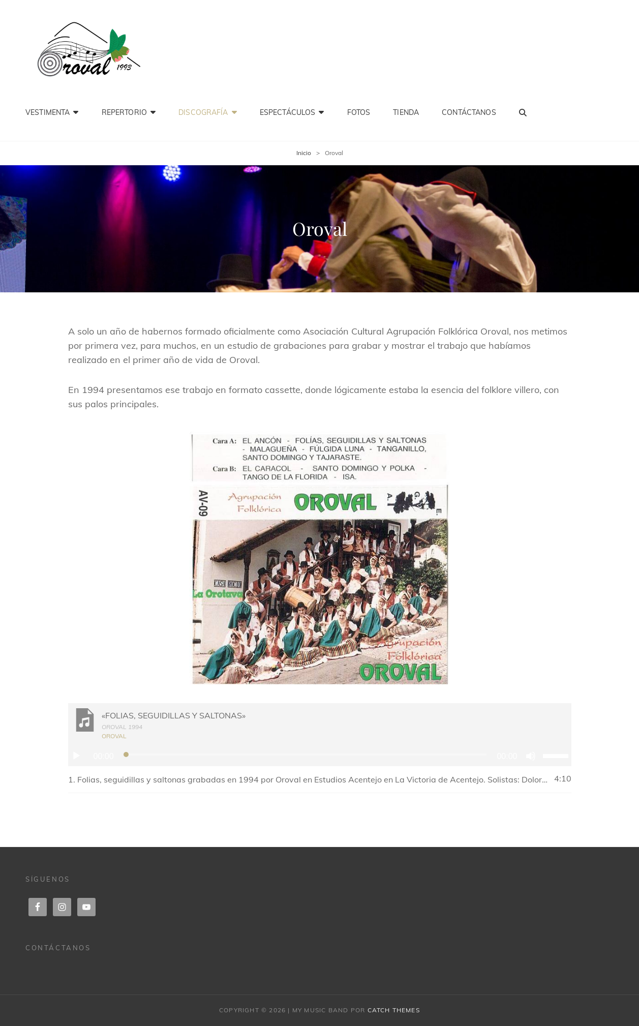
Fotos (359, 112)
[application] (319, 756)
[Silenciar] (531, 756)
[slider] (305, 754)
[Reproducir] (76, 756)
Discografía (203, 112)
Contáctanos (469, 112)
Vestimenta (47, 112)
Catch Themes (394, 1010)
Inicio (303, 153)
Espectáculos (288, 112)
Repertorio (124, 112)
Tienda (406, 112)
